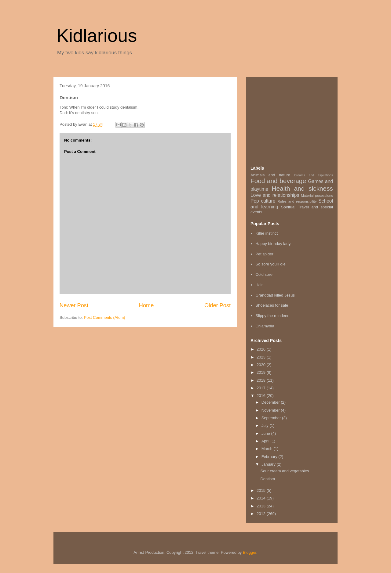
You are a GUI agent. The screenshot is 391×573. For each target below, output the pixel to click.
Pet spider (264, 254)
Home (146, 305)
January (269, 464)
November (271, 410)
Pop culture (262, 201)
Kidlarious (97, 35)
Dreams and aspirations (313, 175)
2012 (262, 513)
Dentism (267, 479)
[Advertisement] (296, 120)
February (270, 456)
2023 (262, 357)
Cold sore (263, 274)
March (267, 448)
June (266, 433)
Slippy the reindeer (271, 315)
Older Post (217, 305)
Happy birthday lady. (273, 243)
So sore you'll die (270, 264)
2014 (262, 498)
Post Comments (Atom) (104, 317)
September (271, 418)
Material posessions (317, 195)
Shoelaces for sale (271, 305)
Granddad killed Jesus (275, 295)
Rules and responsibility (296, 201)
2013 (262, 506)
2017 (262, 388)
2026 (262, 349)
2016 (262, 395)
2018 (262, 380)
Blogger (249, 552)
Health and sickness (302, 188)
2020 (262, 364)
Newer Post (74, 305)
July (265, 425)
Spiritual (288, 207)
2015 (262, 490)
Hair (259, 285)
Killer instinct (266, 233)
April (266, 441)
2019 (262, 372)
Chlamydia (264, 326)
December (271, 402)
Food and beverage (278, 180)
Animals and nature (270, 175)
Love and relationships (274, 195)
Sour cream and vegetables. (285, 471)
